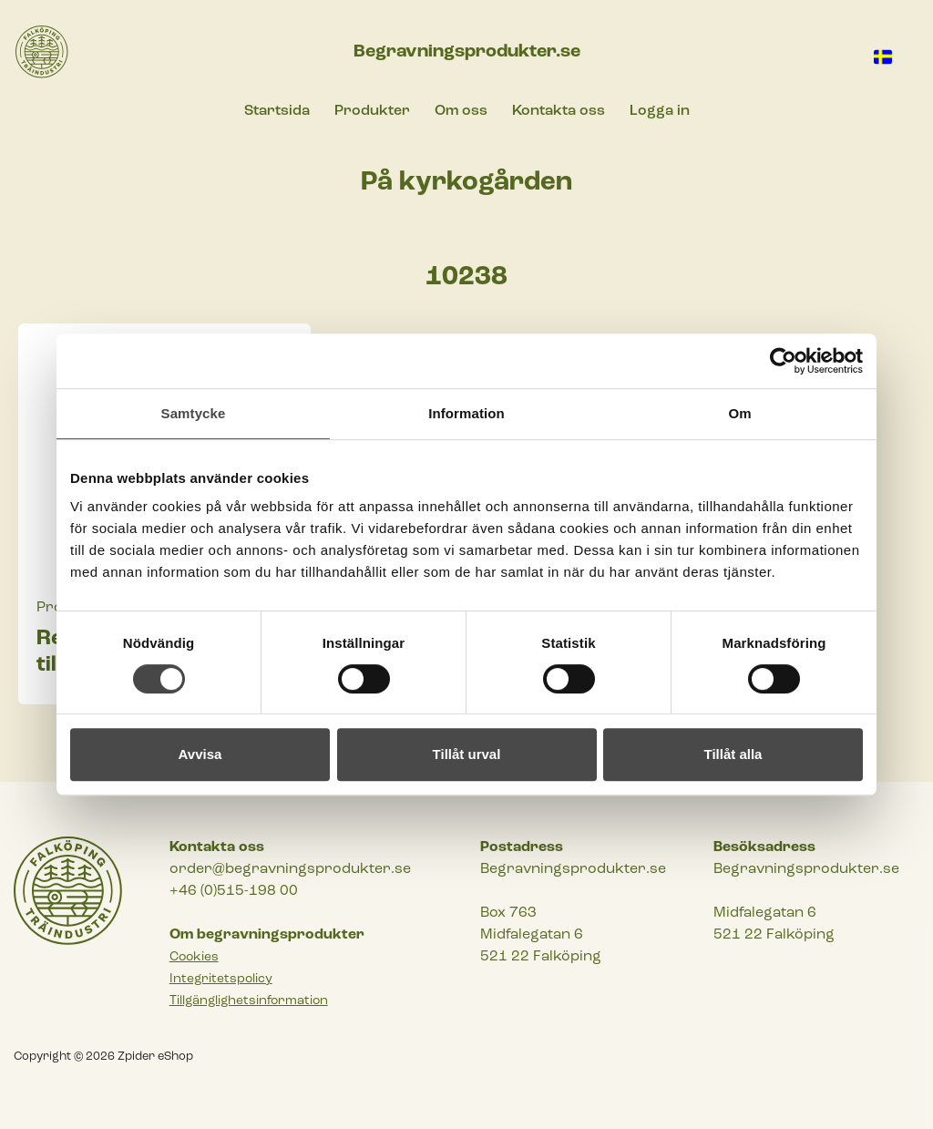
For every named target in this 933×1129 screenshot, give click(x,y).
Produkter (372, 111)
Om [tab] (739, 413)
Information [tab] (466, 413)
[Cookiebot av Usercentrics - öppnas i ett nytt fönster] (783, 361)
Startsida (277, 111)
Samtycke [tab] (193, 413)
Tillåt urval (467, 754)
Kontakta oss (558, 111)
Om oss (461, 111)
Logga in (660, 111)
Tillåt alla (733, 754)
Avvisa (200, 754)
